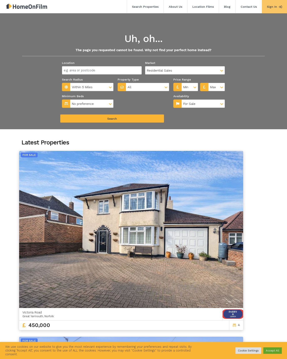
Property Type (128, 79)
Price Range (182, 79)
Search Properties (145, 6)
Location (68, 63)
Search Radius (72, 79)
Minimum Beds (73, 96)
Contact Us (249, 6)
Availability (126, 96)
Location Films (203, 6)
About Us (175, 6)
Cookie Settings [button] (248, 350)
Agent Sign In (140, 335)
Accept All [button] (272, 350)
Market (150, 63)
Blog (227, 6)
